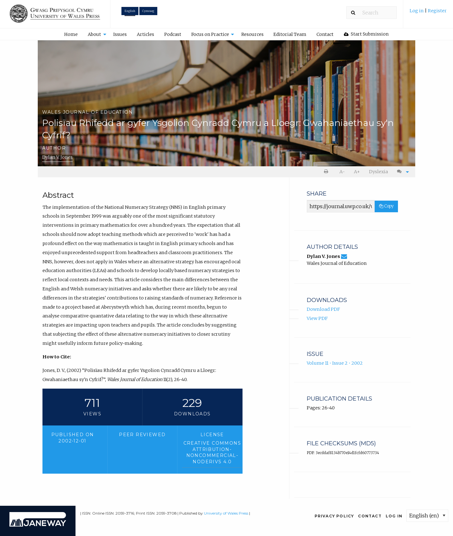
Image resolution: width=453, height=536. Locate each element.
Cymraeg (148, 11)
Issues (120, 34)
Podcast (172, 34)
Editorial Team (289, 34)
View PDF (317, 318)
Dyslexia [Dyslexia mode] (378, 171)
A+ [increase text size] (357, 171)
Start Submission (366, 34)
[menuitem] (428, 13)
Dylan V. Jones (57, 157)
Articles (145, 34)
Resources (252, 34)
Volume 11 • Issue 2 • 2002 (335, 363)
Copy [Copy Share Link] (386, 206)
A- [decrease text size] (342, 171)
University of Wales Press (226, 513)
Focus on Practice (210, 34)
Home (71, 34)
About (94, 34)
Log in (417, 11)
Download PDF (323, 309)
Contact (324, 34)
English (130, 11)
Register (437, 11)
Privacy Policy (334, 516)
